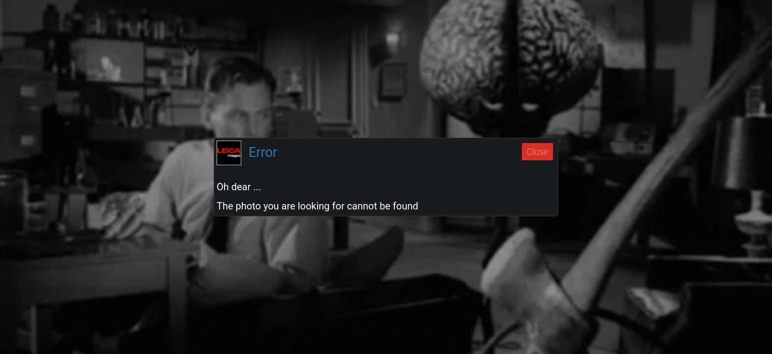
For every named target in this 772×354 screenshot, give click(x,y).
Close (537, 152)
